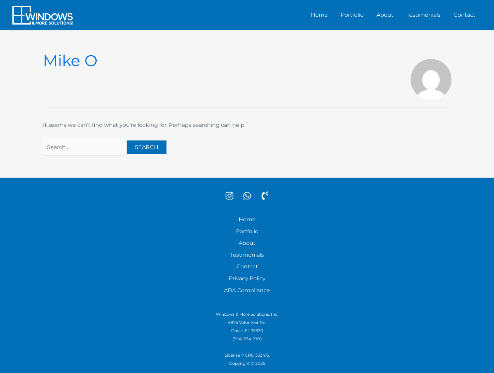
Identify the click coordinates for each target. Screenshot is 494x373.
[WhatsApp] (247, 195)
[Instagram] (229, 195)
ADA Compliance (247, 289)
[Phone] (264, 195)
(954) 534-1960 (247, 337)
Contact (466, 15)
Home (328, 15)
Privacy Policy (247, 277)
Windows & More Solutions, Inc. (247, 312)
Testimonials (427, 15)
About (390, 15)
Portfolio (359, 15)
